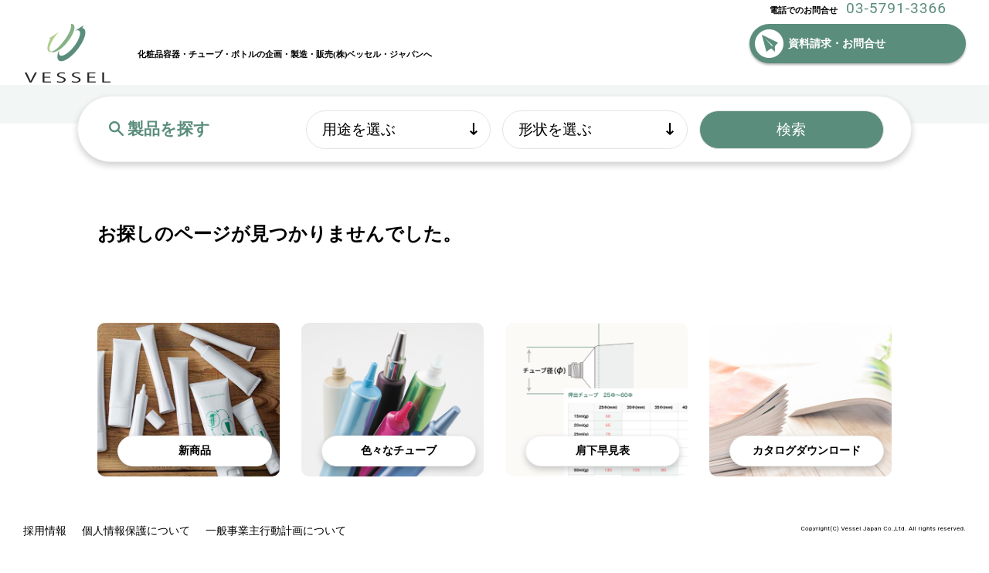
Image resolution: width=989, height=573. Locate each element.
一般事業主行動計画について (276, 531)
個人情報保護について (136, 531)
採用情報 (44, 531)
